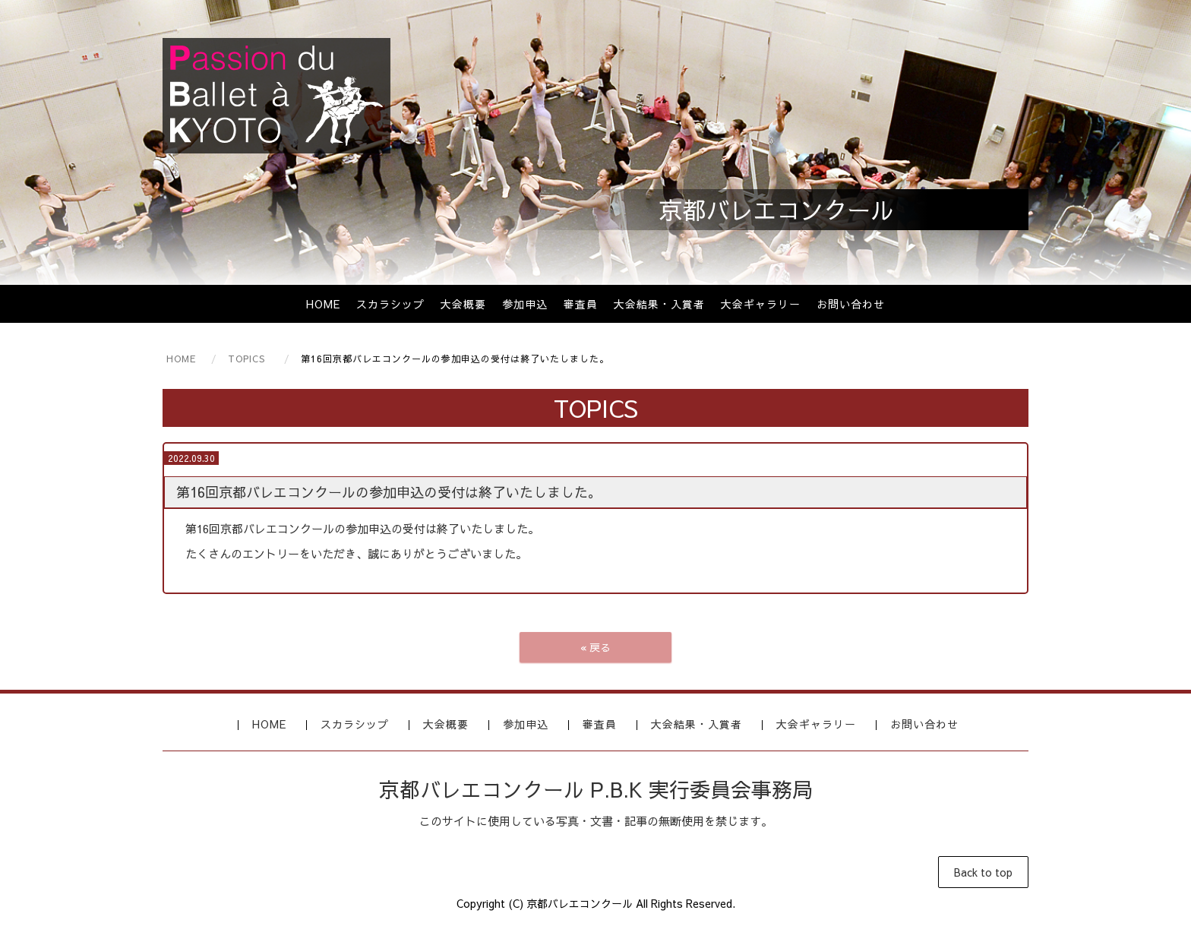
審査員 (581, 303)
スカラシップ (390, 303)
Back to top (983, 872)
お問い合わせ (851, 303)
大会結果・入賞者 (659, 303)
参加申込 (525, 303)
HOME (323, 303)
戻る (595, 647)
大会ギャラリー (761, 303)
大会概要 (463, 303)
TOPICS (246, 358)
